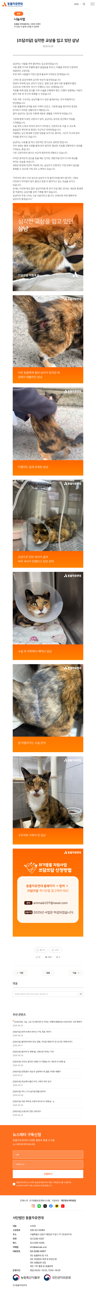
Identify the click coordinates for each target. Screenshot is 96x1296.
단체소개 (24, 1200)
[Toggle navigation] (92, 4)
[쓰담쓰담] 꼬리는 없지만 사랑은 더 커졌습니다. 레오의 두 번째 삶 (39, 1061)
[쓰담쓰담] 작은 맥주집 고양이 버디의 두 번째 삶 (33, 1101)
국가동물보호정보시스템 (39, 1200)
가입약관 (55, 1200)
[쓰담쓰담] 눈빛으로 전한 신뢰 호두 (27, 1111)
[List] (48, 973)
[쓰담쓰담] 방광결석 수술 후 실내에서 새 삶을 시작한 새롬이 (37, 1071)
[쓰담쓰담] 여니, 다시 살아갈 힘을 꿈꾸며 (29, 1091)
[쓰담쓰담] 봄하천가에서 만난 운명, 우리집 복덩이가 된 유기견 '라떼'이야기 (42, 1042)
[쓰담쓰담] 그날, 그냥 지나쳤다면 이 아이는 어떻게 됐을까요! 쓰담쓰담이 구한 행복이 (47, 1022)
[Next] (75, 973)
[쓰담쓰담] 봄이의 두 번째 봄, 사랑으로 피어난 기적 (33, 1051)
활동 (18, 13)
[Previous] (20, 973)
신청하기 (48, 1173)
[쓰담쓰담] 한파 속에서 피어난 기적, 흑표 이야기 (32, 1032)
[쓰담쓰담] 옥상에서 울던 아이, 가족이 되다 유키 (32, 1081)
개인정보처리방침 (68, 1200)
